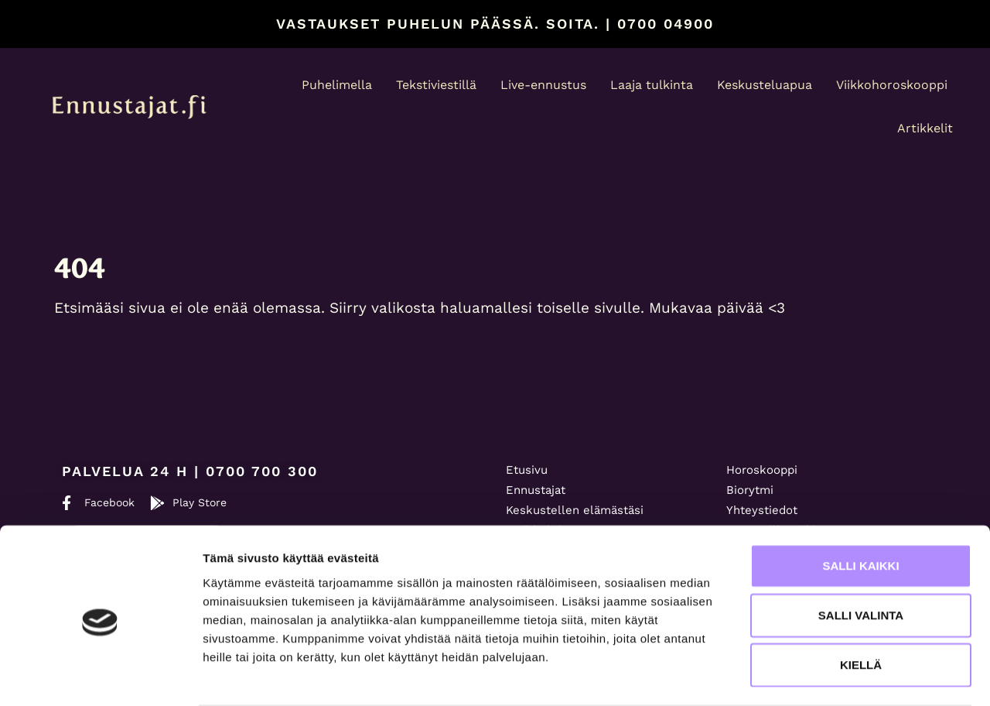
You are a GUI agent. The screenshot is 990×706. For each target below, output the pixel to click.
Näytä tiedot (827, 675)
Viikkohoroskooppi (891, 84)
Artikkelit (925, 128)
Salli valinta (860, 554)
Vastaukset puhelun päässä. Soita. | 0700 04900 (495, 23)
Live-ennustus (543, 84)
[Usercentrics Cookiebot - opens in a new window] (100, 675)
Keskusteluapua (764, 84)
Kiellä (861, 604)
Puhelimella (337, 84)
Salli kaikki (860, 505)
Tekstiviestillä (436, 84)
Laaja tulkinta (651, 84)
